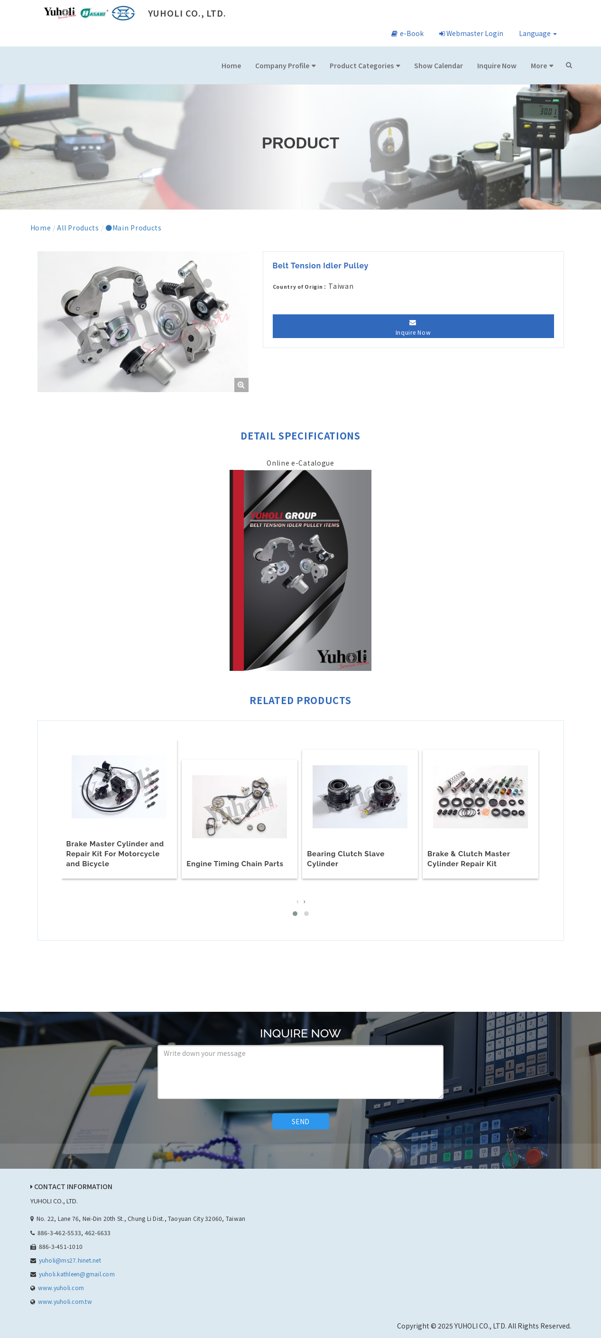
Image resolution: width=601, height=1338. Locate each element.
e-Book (407, 33)
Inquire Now (497, 65)
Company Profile (282, 65)
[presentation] (297, 899)
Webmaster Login (471, 33)
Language (538, 33)
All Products (78, 227)
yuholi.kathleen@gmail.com (77, 1272)
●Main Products (133, 227)
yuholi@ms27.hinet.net (70, 1259)
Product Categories (362, 65)
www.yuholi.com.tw (65, 1300)
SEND (300, 1120)
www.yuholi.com (61, 1286)
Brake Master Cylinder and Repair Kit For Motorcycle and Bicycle (115, 853)
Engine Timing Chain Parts (234, 863)
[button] (295, 912)
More (539, 65)
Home (231, 65)
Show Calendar (438, 65)
